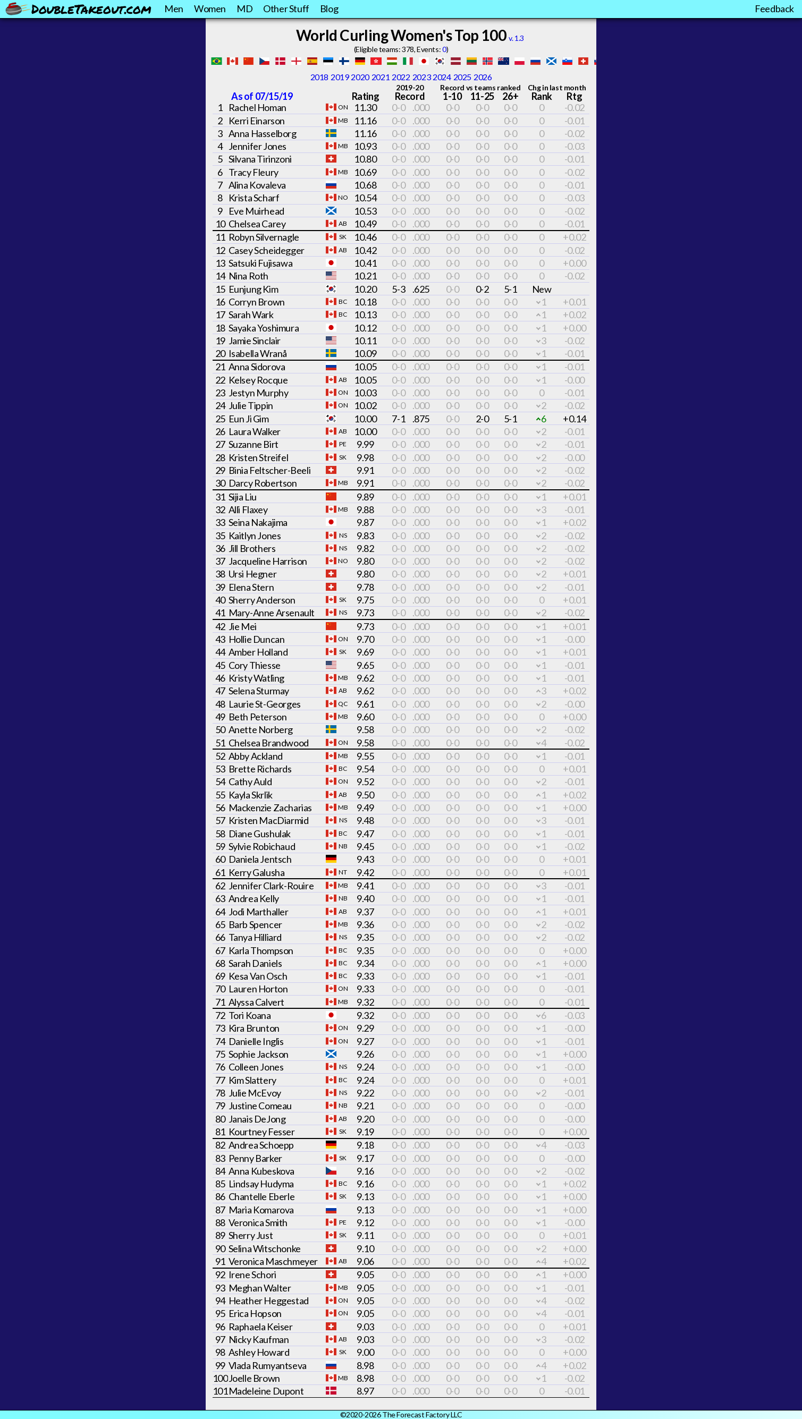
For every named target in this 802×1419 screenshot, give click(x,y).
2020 (360, 77)
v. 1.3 (516, 38)
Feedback (774, 8)
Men (173, 8)
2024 (442, 77)
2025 (462, 77)
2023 (421, 77)
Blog (329, 8)
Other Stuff (286, 8)
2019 (340, 77)
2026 (483, 77)
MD (244, 8)
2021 (381, 77)
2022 (401, 77)
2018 (319, 77)
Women (210, 8)
